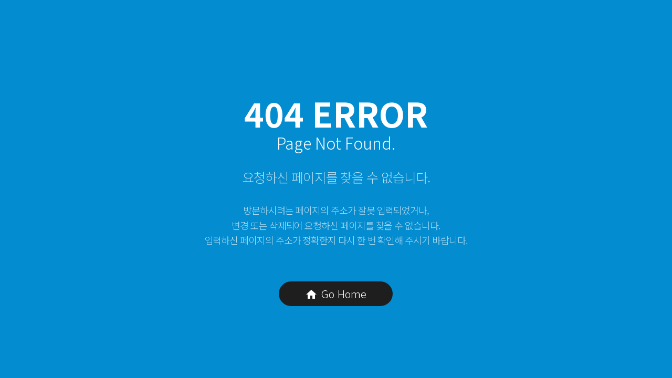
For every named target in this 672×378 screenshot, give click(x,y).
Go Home (335, 293)
